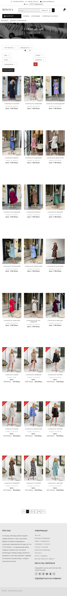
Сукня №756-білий (11, 429)
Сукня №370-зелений (55, 212)
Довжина (39, 60)
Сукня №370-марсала (55, 320)
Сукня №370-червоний (12, 320)
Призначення (9, 64)
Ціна (6, 55)
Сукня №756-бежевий (33, 375)
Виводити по (26, 48)
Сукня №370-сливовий (33, 103)
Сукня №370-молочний (55, 158)
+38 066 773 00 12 (32, 1)
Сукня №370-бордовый (11, 212)
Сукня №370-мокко (34, 212)
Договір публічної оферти (44, 559)
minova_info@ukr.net (48, 1)
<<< (24, 511)
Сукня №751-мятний (55, 483)
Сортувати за (9, 48)
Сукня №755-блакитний (33, 429)
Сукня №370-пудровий (33, 158)
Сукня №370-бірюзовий (11, 266)
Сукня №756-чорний (55, 375)
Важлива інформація (42, 538)
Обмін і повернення (42, 541)
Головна (26, 16)
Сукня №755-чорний (55, 429)
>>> (43, 511)
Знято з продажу (41, 556)
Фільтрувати (8, 70)
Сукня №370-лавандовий (55, 103)
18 (39, 511)
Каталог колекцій (41, 547)
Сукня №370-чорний (11, 103)
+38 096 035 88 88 (18, 1)
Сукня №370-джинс (12, 158)
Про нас (38, 535)
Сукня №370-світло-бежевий (33, 321)
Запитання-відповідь (42, 550)
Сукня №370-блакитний (33, 266)
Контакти (4, 20)
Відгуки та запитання (18, 20)
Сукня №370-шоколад (55, 266)
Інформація (35, 16)
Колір (7, 60)
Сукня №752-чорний (33, 483)
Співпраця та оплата (50, 16)
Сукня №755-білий (11, 375)
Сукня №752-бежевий (12, 483)
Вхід (26, 4)
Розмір (38, 55)
